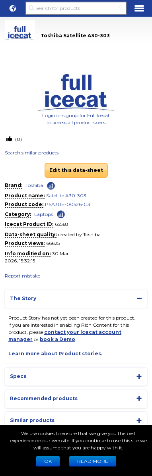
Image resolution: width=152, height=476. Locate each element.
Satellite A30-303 (66, 195)
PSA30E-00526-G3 (67, 204)
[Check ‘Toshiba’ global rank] (51, 186)
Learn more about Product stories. (55, 354)
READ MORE (92, 461)
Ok (48, 461)
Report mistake (22, 276)
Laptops (43, 214)
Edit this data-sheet (76, 170)
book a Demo (57, 339)
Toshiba (34, 185)
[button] (12, 8)
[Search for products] (75, 8)
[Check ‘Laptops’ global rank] (61, 214)
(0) (18, 139)
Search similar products (31, 153)
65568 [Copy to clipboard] (61, 224)
